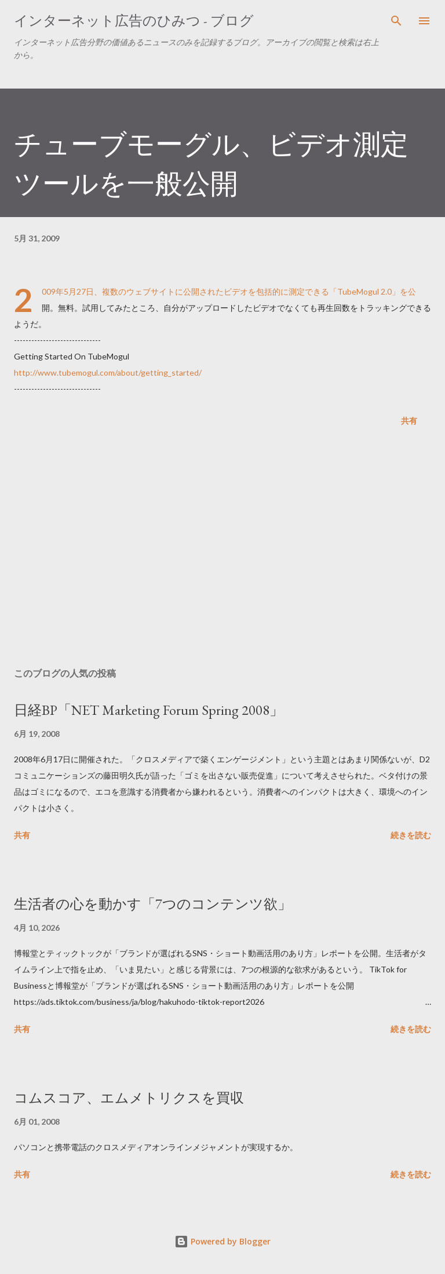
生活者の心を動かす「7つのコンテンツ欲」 (152, 904)
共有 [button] (409, 420)
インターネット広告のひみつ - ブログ (134, 21)
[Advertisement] (222, 549)
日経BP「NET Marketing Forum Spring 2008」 (148, 710)
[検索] (396, 21)
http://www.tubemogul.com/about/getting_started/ (108, 372)
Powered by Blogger (222, 1241)
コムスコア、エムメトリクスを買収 (129, 1098)
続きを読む (411, 835)
